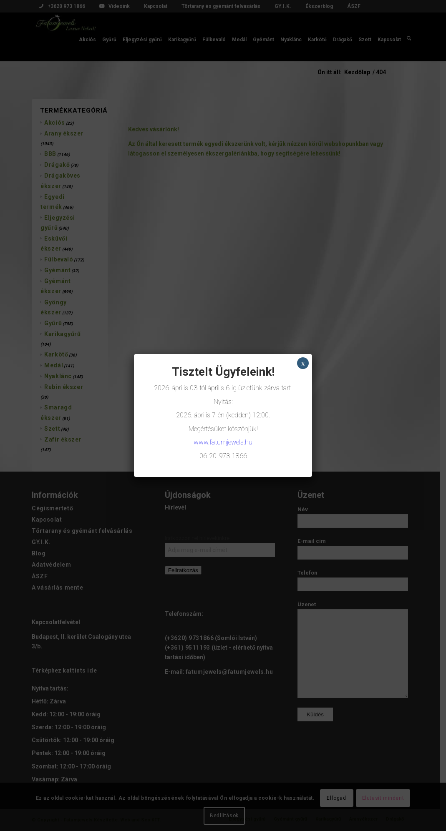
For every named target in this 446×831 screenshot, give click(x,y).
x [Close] (303, 363)
